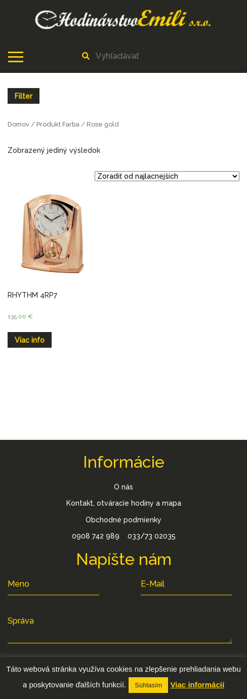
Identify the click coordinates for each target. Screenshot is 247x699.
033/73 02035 (152, 536)
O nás (123, 487)
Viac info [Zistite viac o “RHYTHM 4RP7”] (30, 340)
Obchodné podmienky (123, 520)
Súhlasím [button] (148, 685)
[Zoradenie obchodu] (167, 176)
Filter (23, 96)
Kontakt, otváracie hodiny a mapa (123, 503)
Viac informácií (197, 684)
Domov (18, 124)
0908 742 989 (95, 536)
